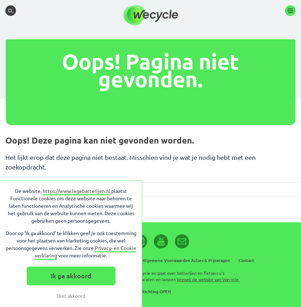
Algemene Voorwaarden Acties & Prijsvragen (186, 260)
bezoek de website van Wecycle (208, 279)
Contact (246, 260)
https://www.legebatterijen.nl (76, 191)
